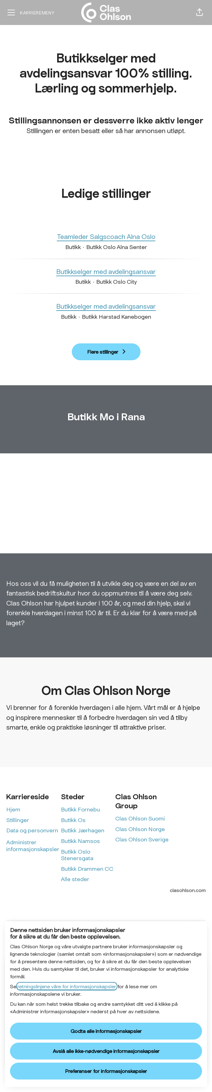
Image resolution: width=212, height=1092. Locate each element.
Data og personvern (32, 830)
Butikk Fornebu (80, 809)
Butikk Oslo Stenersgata (77, 855)
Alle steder (75, 878)
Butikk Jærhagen (82, 830)
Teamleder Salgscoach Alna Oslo (106, 237)
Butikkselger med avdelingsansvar (106, 272)
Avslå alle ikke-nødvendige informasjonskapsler (106, 1051)
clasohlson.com (188, 890)
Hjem (13, 809)
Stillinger (17, 819)
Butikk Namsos (80, 840)
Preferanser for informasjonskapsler (106, 1071)
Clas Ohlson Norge (140, 828)
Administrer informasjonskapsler (32, 845)
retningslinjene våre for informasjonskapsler (66, 986)
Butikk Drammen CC (87, 868)
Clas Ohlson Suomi (140, 818)
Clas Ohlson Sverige (142, 839)
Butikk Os (73, 819)
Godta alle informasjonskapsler (106, 1031)
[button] (199, 12)
